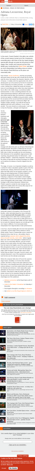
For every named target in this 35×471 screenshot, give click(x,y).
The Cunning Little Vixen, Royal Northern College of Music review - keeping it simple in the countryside (20, 356)
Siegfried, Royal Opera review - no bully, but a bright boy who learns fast (20, 387)
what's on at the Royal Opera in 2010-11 (19, 291)
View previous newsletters (17, 451)
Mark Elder (23, 66)
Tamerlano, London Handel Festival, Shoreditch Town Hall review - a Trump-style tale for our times (20, 347)
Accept (4, 468)
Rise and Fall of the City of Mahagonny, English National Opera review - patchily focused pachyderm (20, 419)
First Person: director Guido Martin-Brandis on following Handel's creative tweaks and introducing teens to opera (20, 379)
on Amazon (28, 288)
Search (26, 5)
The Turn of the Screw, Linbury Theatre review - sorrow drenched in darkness (20, 339)
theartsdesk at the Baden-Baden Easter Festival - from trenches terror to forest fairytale (20, 331)
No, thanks (13, 468)
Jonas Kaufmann (14, 75)
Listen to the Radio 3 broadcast (14, 284)
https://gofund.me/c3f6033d (26, 312)
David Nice (5, 24)
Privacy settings (23, 456)
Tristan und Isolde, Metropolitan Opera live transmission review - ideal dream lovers (19, 371)
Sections (8, 5)
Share (25, 24)
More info (10, 464)
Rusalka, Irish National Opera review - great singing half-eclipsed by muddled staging (19, 363)
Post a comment (6, 301)
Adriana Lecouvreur (10, 280)
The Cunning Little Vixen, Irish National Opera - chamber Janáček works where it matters (20, 404)
